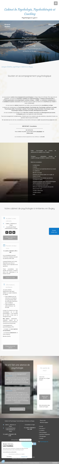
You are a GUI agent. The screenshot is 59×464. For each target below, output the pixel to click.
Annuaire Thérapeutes (34, 462)
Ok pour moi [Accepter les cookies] (24, 456)
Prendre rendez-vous (54, 231)
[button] (3, 461)
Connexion (55, 462)
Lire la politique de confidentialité (9, 451)
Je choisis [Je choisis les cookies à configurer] (9, 456)
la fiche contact (30, 133)
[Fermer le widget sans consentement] (25, 440)
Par (43, 441)
